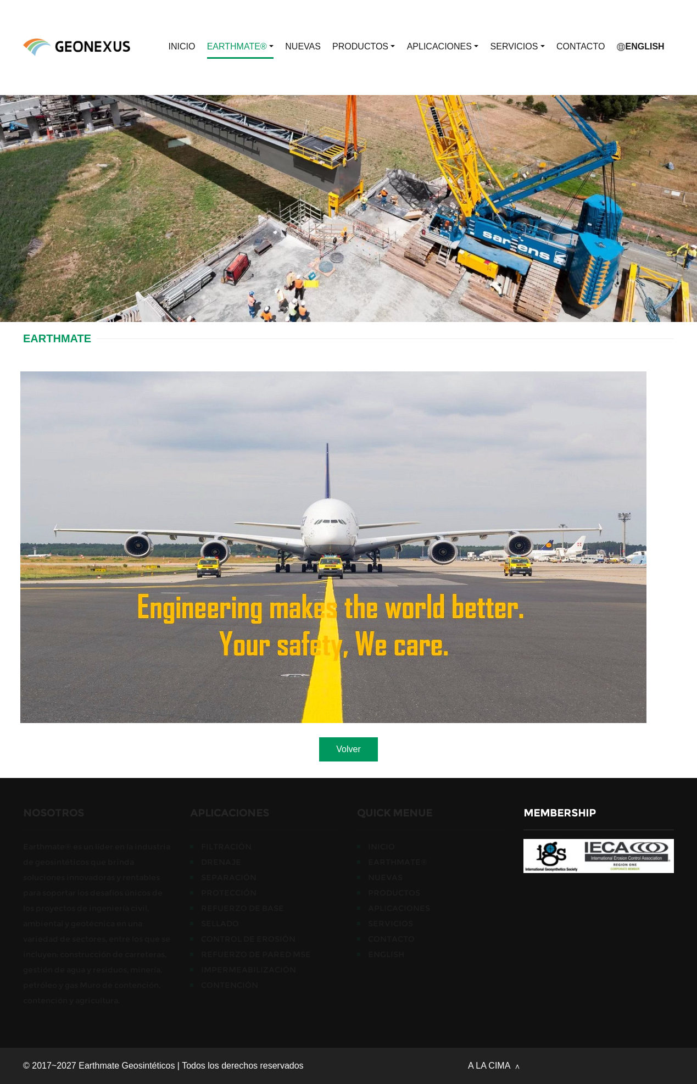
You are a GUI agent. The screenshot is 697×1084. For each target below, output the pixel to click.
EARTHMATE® (240, 47)
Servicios (517, 47)
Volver (348, 749)
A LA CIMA (490, 1065)
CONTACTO (580, 46)
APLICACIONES (443, 47)
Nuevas (303, 46)
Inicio (182, 46)
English (641, 46)
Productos (363, 47)
